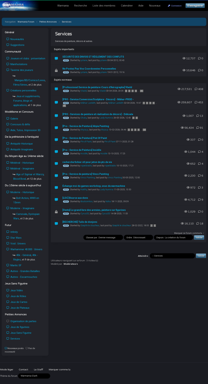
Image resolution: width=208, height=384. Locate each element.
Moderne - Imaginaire (20, 208)
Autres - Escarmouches (21, 276)
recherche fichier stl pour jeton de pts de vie (87, 162)
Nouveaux (154, 5)
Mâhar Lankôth (88, 103)
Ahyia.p (84, 129)
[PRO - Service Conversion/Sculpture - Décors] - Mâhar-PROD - (98, 99)
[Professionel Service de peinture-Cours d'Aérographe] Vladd (97, 87)
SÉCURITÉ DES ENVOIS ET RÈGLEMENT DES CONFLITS (93, 56)
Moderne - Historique (20, 192)
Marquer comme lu (59, 369)
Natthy (84, 189)
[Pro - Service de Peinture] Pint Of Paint (84, 138)
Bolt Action (22, 198)
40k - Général (23, 255)
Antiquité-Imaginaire (19, 149)
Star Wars (13, 237)
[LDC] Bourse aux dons (75, 198)
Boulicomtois (87, 201)
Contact (23, 369)
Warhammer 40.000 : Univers (24, 249)
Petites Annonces (48, 21)
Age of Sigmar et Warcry (30, 174)
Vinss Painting (88, 177)
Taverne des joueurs (19, 70)
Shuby (84, 117)
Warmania (63, 5)
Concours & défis (18, 124)
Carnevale (21, 214)
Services (13, 338)
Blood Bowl (19, 178)
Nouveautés (15, 39)
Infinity (12, 232)
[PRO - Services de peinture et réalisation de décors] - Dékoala (97, 114)
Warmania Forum (26, 21)
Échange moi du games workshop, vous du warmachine (93, 186)
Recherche (80, 5)
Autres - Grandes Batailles (23, 271)
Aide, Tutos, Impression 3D (23, 130)
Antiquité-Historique (19, 143)
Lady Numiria (106, 117)
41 (142, 91)
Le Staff (38, 369)
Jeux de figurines (17, 327)
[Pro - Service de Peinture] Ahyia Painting (85, 126)
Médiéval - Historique (20, 162)
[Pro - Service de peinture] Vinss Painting (85, 174)
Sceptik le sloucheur (90, 225)
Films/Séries (20, 84)
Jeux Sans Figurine (18, 332)
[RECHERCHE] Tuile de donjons (79, 222)
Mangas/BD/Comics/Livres (30, 80)
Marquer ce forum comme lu (188, 233)
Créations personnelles (21, 90)
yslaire (84, 60)
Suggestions (15, 45)
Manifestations (16, 64)
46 (64, 106)
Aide (141, 5)
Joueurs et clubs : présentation (25, 58)
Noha (108, 201)
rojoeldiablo (86, 165)
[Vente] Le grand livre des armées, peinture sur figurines (94, 210)
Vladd (84, 90)
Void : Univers (16, 243)
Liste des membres (104, 5)
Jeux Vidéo (14, 290)
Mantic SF (13, 265)
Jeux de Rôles (16, 296)
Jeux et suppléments (28, 96)
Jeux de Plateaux (17, 307)
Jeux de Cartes (16, 302)
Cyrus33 (85, 213)
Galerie (12, 118)
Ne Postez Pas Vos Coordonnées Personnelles (89, 68)
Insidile (84, 153)
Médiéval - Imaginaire (20, 168)
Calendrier (127, 5)
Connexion (175, 5)
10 (144, 130)
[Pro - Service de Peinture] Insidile (81, 150)
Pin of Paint (86, 141)
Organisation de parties (21, 321)
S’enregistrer (195, 5)
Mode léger (6, 369)
